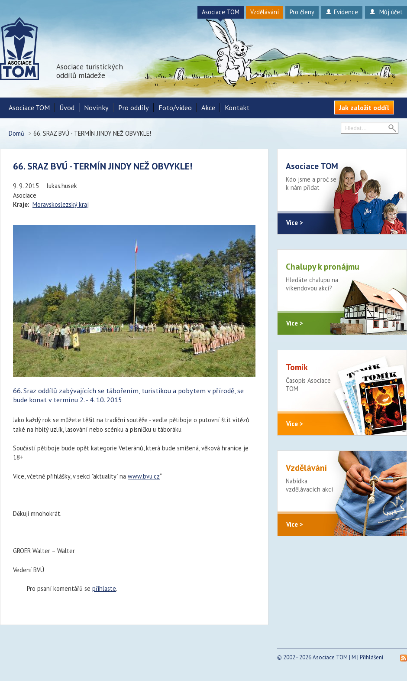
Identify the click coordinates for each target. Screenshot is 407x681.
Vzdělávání (264, 12)
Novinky (96, 107)
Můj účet (386, 12)
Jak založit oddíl (364, 107)
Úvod (66, 107)
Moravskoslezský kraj (60, 204)
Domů (16, 133)
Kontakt (237, 107)
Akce (208, 107)
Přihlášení (371, 657)
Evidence (342, 12)
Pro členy (302, 12)
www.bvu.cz (144, 476)
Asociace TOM (220, 12)
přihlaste (104, 588)
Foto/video (175, 107)
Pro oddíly (133, 107)
